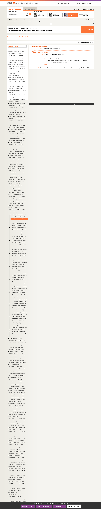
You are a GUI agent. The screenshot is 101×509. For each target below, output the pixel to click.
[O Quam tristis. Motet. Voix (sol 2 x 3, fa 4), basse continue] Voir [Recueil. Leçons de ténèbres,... (19, 292)
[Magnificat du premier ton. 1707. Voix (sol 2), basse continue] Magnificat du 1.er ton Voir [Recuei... (19, 260)
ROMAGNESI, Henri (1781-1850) (16, 453)
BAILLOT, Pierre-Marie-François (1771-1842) (18, 66)
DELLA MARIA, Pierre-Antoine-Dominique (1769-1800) (18, 162)
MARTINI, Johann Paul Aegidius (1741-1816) (18, 388)
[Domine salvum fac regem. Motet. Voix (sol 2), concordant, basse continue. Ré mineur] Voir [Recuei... (19, 234)
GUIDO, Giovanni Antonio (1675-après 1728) (18, 345)
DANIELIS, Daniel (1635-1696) (16, 155)
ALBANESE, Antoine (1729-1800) (17, 51)
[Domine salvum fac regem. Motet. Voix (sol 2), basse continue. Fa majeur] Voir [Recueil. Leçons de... (19, 232)
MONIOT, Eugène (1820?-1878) (16, 410)
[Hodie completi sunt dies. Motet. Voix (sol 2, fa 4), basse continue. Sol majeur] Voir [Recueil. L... (19, 253)
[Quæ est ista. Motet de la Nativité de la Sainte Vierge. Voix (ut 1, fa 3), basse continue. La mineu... (19, 305)
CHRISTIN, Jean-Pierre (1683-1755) (17, 138)
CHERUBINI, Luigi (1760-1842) (16, 136)
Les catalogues (14, 9)
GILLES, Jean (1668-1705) (15, 207)
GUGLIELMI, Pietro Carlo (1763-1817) (18, 343)
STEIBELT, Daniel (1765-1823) (16, 486)
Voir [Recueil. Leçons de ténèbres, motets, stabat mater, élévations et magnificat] (25, 21)
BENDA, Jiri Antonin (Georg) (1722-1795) (18, 81)
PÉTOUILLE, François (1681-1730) (17, 434)
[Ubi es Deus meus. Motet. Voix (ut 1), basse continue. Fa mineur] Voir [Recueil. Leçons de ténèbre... (19, 329)
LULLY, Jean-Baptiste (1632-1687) (17, 382)
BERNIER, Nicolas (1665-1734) (16, 86)
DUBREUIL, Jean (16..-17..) (16, 175)
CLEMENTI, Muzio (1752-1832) (16, 142)
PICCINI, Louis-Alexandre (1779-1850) (18, 438)
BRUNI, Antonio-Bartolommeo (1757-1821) (18, 118)
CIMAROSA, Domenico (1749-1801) (17, 140)
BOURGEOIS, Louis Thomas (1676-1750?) (18, 110)
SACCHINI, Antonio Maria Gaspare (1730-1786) (18, 462)
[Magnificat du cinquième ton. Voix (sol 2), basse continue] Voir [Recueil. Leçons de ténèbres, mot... (19, 266)
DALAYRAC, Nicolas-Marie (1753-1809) (18, 153)
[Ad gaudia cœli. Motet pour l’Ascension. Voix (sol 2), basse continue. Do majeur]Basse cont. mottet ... (19, 216)
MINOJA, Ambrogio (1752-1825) (16, 405)
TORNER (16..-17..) (14, 492)
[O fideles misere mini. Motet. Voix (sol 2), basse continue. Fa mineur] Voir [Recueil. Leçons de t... (19, 284)
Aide (93, 3)
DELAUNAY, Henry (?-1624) (15, 160)
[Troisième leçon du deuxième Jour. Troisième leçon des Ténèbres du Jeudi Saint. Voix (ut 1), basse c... (19, 325)
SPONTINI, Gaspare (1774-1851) (17, 481)
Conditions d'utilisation (66, 104)
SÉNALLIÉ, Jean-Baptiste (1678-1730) (18, 470)
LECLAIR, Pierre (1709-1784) (16, 366)
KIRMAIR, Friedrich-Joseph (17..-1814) (18, 353)
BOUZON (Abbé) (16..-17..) (15, 114)
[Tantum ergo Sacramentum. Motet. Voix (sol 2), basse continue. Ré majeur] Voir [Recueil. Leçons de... (19, 316)
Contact (89, 3)
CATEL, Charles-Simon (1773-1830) (17, 129)
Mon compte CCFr (65, 3)
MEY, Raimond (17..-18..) (15, 401)
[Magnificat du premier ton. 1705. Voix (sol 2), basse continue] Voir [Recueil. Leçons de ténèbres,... (19, 262)
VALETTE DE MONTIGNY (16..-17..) (17, 499)
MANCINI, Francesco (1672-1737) (17, 386)
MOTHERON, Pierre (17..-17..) (16, 416)
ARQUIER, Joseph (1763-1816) (16, 58)
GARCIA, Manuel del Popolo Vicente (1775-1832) (18, 201)
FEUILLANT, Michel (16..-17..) (16, 186)
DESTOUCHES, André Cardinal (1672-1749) (18, 166)
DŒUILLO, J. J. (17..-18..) (15, 170)
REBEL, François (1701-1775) (16, 449)
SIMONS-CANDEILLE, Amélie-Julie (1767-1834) (18, 475)
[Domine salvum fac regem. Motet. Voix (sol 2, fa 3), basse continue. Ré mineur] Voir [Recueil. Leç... (19, 236)
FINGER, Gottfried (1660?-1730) (16, 188)
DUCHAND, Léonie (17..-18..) (16, 177)
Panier (76, 9)
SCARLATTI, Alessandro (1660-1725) (17, 468)
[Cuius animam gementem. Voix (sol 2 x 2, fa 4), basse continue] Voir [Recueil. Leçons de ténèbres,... (19, 221)
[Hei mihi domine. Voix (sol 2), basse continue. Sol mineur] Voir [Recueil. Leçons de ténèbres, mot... (19, 251)
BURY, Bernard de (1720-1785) (16, 120)
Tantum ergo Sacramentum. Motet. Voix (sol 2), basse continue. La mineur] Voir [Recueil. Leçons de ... (19, 318)
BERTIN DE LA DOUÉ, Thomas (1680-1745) (18, 88)
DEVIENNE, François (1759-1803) (17, 168)
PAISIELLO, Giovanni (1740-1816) (17, 425)
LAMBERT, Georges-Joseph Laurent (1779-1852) (18, 360)
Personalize (59, 506)
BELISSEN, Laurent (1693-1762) (16, 77)
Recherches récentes (88, 9)
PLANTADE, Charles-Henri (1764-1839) (18, 440)
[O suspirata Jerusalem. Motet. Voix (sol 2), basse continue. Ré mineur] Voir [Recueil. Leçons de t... (19, 297)
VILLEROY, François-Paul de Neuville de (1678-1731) (18, 501)
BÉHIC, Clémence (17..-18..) (16, 75)
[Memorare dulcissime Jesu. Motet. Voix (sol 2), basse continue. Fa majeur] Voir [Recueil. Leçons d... (19, 273)
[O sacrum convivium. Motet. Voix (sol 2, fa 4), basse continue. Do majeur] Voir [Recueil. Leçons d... (19, 294)
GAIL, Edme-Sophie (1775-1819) (16, 199)
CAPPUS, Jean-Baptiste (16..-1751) (17, 125)
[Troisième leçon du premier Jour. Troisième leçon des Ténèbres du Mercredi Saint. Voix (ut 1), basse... (19, 323)
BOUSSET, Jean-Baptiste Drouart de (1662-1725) (18, 112)
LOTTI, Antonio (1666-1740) (16, 377)
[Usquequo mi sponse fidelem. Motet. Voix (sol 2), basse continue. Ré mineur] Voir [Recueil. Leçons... (19, 333)
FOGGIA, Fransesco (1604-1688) (16, 194)
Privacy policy (73, 506)
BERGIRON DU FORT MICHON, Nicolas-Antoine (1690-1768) (18, 84)
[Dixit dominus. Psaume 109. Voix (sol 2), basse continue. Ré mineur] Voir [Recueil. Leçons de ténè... (19, 229)
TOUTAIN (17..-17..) (14, 494)
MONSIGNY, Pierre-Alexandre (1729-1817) (18, 412)
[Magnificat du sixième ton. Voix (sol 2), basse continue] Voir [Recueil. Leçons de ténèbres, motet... (19, 268)
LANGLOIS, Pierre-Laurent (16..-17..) (18, 362)
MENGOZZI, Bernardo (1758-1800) (17, 397)
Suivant (91, 24)
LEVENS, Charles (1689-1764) (16, 371)
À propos (78, 3)
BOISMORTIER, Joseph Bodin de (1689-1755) (18, 105)
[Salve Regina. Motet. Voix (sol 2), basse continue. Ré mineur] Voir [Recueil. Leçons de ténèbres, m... (19, 310)
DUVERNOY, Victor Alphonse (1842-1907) (18, 179)
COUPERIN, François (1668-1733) (17, 151)
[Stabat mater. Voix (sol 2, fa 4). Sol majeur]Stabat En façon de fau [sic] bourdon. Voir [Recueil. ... (19, 312)
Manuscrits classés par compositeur (16, 49)
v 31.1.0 (91, 104)
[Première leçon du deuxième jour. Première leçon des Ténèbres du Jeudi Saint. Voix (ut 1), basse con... (19, 301)
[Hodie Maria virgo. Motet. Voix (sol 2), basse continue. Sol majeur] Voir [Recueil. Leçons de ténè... (19, 255)
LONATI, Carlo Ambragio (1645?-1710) (18, 375)
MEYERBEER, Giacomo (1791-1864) (17, 403)
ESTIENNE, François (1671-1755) (17, 181)
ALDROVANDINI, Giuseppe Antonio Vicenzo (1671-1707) (18, 53)
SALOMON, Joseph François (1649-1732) (18, 464)
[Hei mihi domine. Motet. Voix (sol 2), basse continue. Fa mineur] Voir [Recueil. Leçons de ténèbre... (19, 249)
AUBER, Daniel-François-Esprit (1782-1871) (18, 62)
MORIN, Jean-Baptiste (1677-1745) (17, 414)
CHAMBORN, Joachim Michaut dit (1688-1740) (18, 131)
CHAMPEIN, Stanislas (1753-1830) (17, 134)
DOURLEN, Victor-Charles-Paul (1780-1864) (18, 173)
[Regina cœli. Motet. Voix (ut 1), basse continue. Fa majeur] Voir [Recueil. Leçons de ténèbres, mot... (19, 307)
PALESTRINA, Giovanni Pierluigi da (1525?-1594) (18, 427)
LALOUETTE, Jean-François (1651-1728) (18, 358)
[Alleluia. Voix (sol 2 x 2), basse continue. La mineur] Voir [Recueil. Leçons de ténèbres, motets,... (19, 218)
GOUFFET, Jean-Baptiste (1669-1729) (18, 214)
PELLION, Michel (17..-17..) (16, 429)
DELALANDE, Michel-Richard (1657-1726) (18, 157)
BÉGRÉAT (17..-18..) (14, 73)
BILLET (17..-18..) (13, 97)
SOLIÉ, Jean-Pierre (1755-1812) (16, 479)
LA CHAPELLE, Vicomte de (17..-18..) (18, 356)
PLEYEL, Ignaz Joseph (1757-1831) (17, 442)
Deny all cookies (44, 506)
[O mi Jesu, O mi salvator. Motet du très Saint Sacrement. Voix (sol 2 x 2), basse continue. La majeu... (19, 288)
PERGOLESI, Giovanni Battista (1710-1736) (18, 431)
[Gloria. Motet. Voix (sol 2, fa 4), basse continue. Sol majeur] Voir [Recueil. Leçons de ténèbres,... (19, 245)
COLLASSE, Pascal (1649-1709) (16, 144)
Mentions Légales (41, 104)
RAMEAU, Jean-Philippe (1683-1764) (18, 447)
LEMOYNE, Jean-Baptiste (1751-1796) (18, 369)
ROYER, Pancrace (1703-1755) (16, 460)
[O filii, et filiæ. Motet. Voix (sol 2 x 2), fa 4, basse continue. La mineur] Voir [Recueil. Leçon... (19, 286)
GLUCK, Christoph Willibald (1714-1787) (18, 209)
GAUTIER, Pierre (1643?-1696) (16, 203)
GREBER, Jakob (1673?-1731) (16, 338)
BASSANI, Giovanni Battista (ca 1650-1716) (18, 68)
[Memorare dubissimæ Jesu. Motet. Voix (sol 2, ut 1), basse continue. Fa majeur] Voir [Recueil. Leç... (19, 271)
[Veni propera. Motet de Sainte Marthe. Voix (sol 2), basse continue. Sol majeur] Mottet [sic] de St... (19, 336)
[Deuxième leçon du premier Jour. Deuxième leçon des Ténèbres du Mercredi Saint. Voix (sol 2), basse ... (19, 223)
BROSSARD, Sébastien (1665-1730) (17, 116)
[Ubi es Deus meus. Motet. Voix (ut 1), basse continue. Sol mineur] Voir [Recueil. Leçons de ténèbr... (19, 331)
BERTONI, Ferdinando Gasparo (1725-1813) (18, 92)
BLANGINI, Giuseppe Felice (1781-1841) (18, 99)
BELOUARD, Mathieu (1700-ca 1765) (17, 79)
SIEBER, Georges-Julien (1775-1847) (17, 473)
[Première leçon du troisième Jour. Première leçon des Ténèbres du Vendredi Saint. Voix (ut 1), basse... (19, 303)
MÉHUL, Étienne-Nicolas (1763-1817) (18, 392)
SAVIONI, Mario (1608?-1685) (16, 466)
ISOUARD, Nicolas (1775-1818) (16, 351)
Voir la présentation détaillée (84, 42)
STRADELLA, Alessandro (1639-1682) (18, 488)
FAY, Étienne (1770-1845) (15, 183)
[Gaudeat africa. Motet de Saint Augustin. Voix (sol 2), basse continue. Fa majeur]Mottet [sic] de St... (19, 242)
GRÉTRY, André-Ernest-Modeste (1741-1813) (18, 340)
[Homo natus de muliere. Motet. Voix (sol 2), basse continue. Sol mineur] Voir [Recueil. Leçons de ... (19, 258)
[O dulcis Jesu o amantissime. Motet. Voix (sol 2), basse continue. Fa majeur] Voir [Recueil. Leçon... (19, 281)
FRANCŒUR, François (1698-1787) (17, 196)
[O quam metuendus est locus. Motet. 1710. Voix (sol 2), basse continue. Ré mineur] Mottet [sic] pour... (19, 290)
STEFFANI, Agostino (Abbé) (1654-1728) (18, 483)
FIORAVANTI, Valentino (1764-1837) (17, 192)
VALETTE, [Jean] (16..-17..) (16, 496)
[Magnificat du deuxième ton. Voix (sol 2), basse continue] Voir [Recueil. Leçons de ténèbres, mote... (19, 264)
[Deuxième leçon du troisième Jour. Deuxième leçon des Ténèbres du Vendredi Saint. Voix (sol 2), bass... (19, 227)
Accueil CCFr (9, 19)
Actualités (84, 3)
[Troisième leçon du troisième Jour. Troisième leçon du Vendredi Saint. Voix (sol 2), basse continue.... (19, 327)
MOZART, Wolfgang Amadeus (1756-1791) (18, 421)
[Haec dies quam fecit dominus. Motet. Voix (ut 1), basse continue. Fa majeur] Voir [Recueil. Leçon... (19, 247)
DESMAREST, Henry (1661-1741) (17, 164)
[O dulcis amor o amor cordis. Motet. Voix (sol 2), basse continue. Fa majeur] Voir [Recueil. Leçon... (19, 279)
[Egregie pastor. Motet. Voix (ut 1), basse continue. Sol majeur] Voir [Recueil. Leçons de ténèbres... (19, 238)
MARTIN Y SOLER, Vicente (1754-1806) (18, 390)
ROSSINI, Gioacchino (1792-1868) (17, 455)
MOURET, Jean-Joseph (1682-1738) (17, 418)
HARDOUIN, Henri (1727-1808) (16, 347)
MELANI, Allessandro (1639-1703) (17, 395)
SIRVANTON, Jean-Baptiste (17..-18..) (18, 477)
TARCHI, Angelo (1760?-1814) (16, 490)
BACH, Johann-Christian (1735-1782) (18, 64)
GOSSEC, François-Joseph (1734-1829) (18, 212)
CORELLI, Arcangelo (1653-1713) (17, 147)
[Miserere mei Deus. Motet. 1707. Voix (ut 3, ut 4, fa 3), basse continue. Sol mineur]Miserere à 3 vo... (19, 277)
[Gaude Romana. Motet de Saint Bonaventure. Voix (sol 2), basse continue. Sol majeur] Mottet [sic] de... (19, 240)
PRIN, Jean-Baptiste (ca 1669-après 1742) (18, 444)
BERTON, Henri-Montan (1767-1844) (18, 90)
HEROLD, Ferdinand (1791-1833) (17, 349)
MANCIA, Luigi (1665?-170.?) (16, 384)
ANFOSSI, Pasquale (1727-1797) (17, 55)
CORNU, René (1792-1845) (15, 149)
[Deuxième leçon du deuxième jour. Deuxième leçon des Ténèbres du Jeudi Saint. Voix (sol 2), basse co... (19, 225)
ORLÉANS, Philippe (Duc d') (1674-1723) (18, 423)
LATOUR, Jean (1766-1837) (15, 364)
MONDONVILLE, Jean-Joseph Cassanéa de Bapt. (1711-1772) (18, 408)
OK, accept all (28, 506)
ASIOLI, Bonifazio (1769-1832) (16, 60)
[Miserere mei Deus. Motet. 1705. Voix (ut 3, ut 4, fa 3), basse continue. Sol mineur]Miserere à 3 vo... (19, 275)
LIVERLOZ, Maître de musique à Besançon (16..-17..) (18, 373)
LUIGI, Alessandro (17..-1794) (16, 379)
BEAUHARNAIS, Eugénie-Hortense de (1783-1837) (18, 71)
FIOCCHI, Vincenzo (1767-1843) (16, 190)
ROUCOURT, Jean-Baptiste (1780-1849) (18, 457)
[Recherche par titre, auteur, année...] (16, 14)
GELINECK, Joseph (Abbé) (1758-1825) (18, 205)
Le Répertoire (30, 9)
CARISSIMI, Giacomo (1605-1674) (17, 127)
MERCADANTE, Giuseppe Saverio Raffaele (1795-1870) (18, 399)
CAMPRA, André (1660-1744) (16, 123)
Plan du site (32, 104)
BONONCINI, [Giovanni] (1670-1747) (18, 107)
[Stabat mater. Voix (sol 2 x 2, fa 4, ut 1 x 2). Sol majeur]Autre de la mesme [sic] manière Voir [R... (19, 314)
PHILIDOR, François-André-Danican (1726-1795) (18, 436)
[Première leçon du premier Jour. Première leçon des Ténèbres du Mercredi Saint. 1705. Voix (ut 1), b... (19, 299)
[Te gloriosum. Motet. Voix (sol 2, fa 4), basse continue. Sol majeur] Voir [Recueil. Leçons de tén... (19, 320)
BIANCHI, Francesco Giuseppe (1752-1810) (18, 94)
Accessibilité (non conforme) (53, 104)
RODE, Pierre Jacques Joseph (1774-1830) (18, 451)
